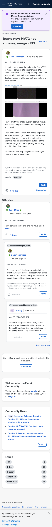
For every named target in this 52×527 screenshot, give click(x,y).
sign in (34, 391)
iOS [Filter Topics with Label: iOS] (8, 462)
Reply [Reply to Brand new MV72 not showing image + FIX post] (43, 185)
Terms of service (17, 511)
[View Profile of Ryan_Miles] (14, 210)
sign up (12, 396)
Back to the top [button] (43, 345)
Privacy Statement (10, 523)
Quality (17, 177)
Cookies (5, 511)
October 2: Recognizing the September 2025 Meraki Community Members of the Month (27, 436)
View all (42, 445)
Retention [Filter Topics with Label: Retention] (11, 477)
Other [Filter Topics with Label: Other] (9, 467)
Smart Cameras (9, 33)
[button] (45, 56)
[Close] (49, 515)
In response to (20, 246)
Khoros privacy (41, 507)
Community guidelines (11, 507)
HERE (7, 228)
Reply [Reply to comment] (43, 234)
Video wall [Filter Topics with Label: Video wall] (12, 481)
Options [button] (43, 41)
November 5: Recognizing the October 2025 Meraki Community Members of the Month (24, 419)
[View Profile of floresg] (19, 310)
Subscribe (41, 190)
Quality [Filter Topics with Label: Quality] (10, 472)
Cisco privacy (27, 507)
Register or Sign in (41, 4)
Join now (17, 26)
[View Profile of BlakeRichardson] (16, 57)
